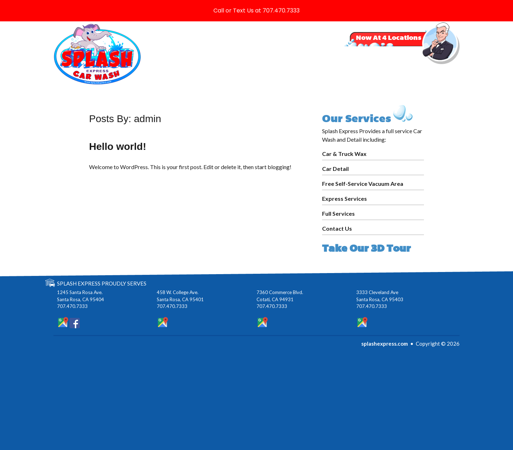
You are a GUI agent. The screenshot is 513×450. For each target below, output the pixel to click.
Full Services (338, 213)
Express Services (344, 198)
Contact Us (337, 228)
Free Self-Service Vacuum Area (362, 183)
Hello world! (117, 146)
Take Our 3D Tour (366, 248)
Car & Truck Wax (344, 153)
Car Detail (335, 168)
